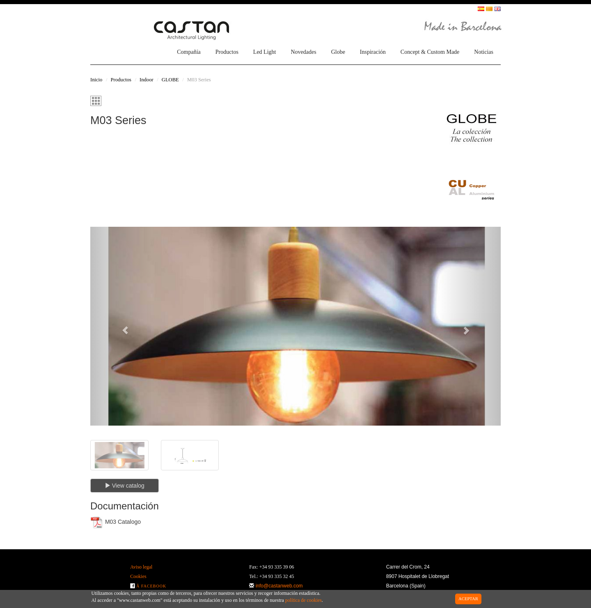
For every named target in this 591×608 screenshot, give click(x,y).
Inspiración (373, 52)
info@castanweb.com (279, 586)
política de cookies (303, 600)
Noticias (483, 52)
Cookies (138, 576)
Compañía (189, 52)
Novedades (303, 52)
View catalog (124, 485)
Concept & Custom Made (430, 52)
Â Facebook (151, 586)
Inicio (96, 80)
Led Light (264, 52)
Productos (226, 52)
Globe (338, 52)
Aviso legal (141, 567)
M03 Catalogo (115, 522)
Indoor (146, 80)
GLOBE (170, 80)
